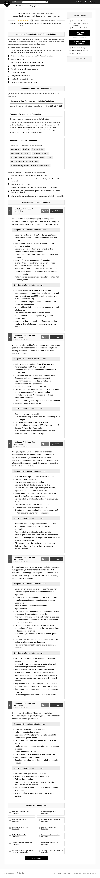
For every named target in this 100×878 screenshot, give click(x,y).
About (54, 873)
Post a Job (79, 2)
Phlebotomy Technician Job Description (49, 843)
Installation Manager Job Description (19, 820)
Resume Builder (78, 873)
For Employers (33, 6)
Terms (64, 873)
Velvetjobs (7, 4)
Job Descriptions (23, 13)
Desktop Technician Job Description (19, 835)
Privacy (69, 873)
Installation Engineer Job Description (48, 812)
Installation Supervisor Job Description (20, 828)
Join (86, 2)
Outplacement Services (89, 873)
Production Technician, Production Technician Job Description (22, 851)
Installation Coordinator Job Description (20, 812)
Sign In (92, 2)
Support (59, 873)
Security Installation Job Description (48, 828)
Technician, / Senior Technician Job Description (52, 851)
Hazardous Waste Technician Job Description (22, 843)
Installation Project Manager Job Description (51, 820)
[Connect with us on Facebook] (17, 873)
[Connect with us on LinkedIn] (23, 873)
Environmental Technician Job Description (50, 835)
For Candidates (19, 6)
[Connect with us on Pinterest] (20, 873)
